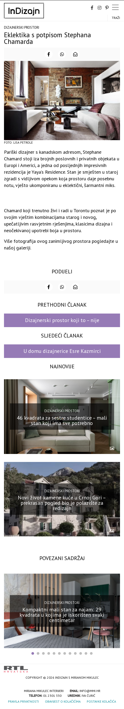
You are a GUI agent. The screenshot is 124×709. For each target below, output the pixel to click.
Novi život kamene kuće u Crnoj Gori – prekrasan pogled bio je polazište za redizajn (62, 503)
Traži (116, 18)
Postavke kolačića (101, 701)
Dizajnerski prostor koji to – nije (62, 320)
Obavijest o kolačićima (63, 701)
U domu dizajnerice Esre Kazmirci (62, 351)
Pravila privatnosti (23, 701)
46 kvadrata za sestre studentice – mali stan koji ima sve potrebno (62, 420)
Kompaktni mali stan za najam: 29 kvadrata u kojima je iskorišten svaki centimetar (61, 614)
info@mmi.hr (90, 691)
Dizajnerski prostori (21, 27)
